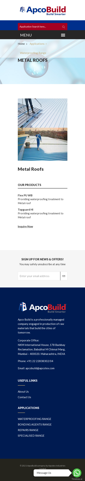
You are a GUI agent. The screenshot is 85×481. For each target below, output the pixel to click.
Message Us (44, 472)
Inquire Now (25, 226)
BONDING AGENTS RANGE (35, 424)
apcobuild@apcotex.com (40, 368)
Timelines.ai (77, 479)
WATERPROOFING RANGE (34, 418)
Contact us (24, 397)
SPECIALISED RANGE (31, 435)
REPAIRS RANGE (28, 430)
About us (23, 391)
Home (21, 43)
